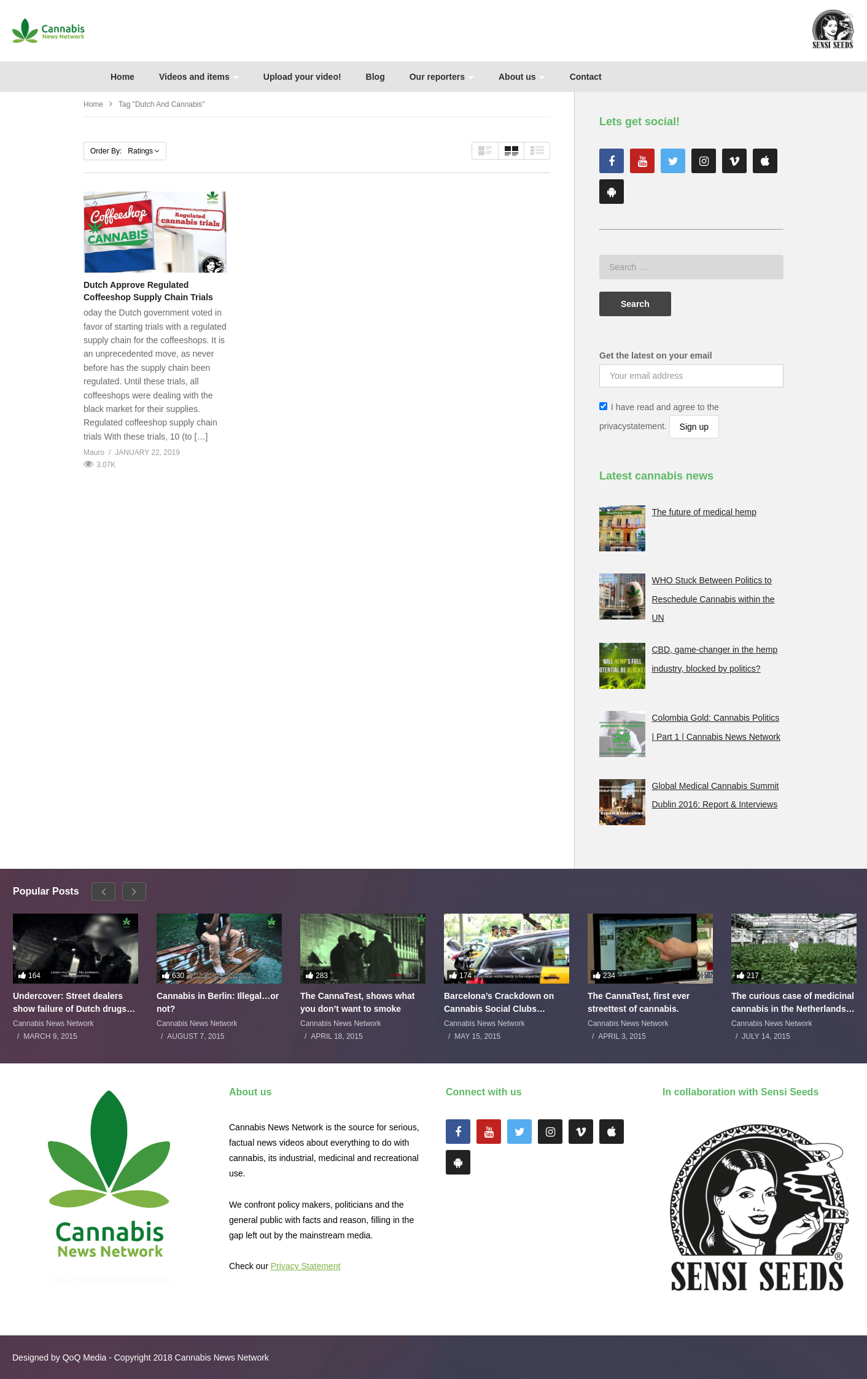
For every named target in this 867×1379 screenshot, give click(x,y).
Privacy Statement (306, 1266)
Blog (375, 77)
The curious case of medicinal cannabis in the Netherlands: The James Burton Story (792, 1002)
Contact (586, 77)
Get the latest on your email (655, 355)
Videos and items (199, 77)
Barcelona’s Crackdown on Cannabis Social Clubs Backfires (499, 1002)
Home (122, 77)
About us (522, 77)
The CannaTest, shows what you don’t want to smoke (357, 1002)
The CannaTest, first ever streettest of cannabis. (639, 1002)
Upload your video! (302, 77)
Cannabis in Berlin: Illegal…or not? (218, 1002)
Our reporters (442, 77)
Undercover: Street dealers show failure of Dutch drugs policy (69, 1002)
